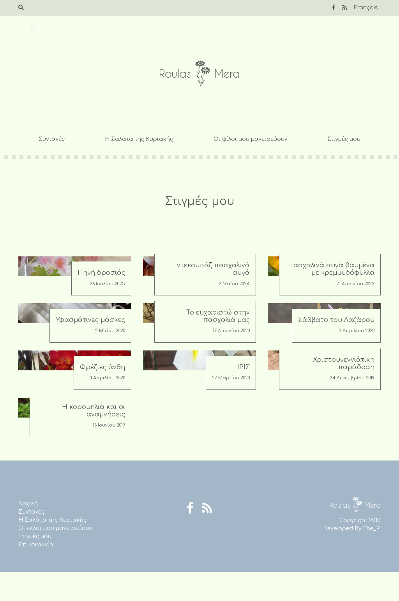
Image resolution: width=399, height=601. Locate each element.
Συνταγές (52, 139)
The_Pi (372, 529)
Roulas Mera (199, 73)
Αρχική (28, 504)
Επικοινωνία (36, 545)
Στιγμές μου (343, 139)
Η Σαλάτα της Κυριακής (139, 139)
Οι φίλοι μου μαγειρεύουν (250, 139)
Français (366, 8)
